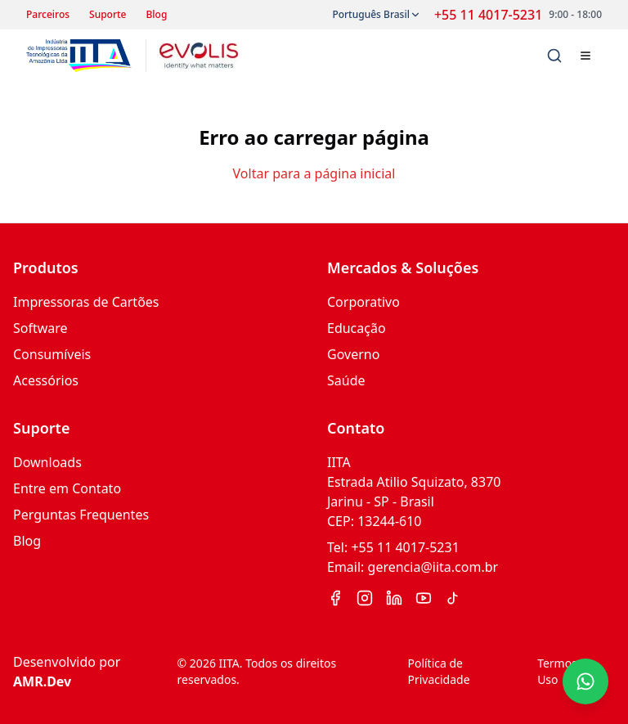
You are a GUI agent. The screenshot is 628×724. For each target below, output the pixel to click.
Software (40, 328)
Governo (353, 354)
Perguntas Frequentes (81, 515)
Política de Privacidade (438, 671)
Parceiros (48, 14)
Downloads (47, 462)
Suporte (107, 14)
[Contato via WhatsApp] (585, 681)
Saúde (346, 380)
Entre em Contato (67, 488)
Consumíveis (52, 354)
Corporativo (363, 302)
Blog (157, 14)
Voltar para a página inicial (314, 173)
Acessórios (45, 380)
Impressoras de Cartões (86, 302)
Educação (356, 328)
